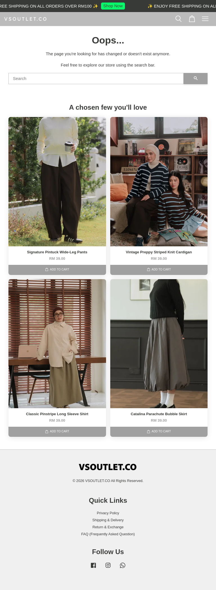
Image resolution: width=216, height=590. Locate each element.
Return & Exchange (108, 527)
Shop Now (115, 5)
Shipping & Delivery (107, 520)
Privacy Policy (108, 513)
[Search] (96, 78)
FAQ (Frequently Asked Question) (108, 534)
